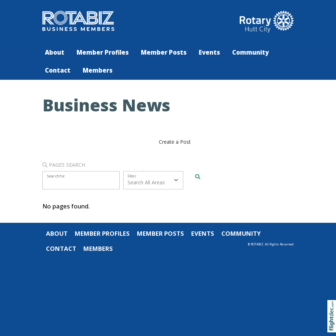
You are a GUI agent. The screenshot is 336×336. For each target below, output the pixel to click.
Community (250, 52)
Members (97, 70)
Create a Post (175, 141)
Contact (57, 70)
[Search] (197, 177)
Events (209, 52)
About (54, 52)
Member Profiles (103, 52)
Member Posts (164, 52)
